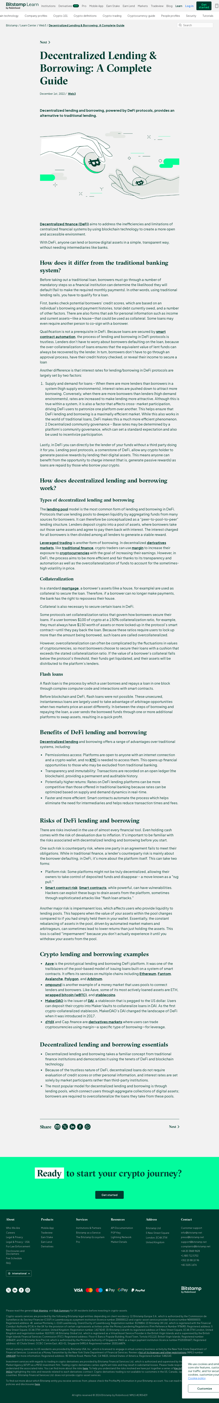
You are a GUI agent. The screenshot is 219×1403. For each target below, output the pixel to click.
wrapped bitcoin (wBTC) (66, 995)
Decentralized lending (59, 741)
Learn (179, 6)
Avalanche (54, 979)
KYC (93, 760)
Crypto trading (112, 15)
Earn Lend (129, 6)
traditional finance (77, 548)
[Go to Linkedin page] (14, 1290)
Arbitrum (94, 979)
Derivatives (69, 6)
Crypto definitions (85, 15)
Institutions (48, 6)
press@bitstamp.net (192, 1237)
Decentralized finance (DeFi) (64, 224)
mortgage (70, 588)
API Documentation (122, 1228)
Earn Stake (113, 6)
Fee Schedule (14, 1258)
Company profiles (36, 15)
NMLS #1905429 (138, 1395)
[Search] (195, 25)
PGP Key (116, 1232)
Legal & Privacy (14, 1237)
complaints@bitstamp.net (195, 1246)
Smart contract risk (61, 887)
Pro (84, 6)
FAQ (8, 1263)
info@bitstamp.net (191, 1232)
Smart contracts (92, 887)
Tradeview (157, 6)
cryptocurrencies (74, 553)
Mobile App (96, 6)
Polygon (72, 979)
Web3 (72, 93)
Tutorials (207, 15)
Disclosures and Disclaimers (15, 1252)
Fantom (164, 973)
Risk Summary (61, 1310)
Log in (189, 6)
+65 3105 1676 (189, 1265)
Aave (49, 963)
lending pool (57, 509)
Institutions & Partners (88, 1228)
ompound (53, 984)
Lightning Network (121, 1237)
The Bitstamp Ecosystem (90, 1237)
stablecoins (105, 995)
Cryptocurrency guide (141, 15)
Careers (10, 1232)
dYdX (49, 1022)
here (85, 1368)
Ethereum (148, 973)
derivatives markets (105, 1022)
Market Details (119, 1242)
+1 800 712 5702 (189, 1255)
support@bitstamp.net (194, 1242)
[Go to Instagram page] (27, 1290)
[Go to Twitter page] (8, 1290)
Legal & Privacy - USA (18, 1242)
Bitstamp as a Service (88, 1232)
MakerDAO (54, 1000)
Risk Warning (41, 1310)
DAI (91, 1000)
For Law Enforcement (18, 1246)
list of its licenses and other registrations (162, 1352)
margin (137, 548)
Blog (169, 6)
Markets (143, 6)
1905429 (10, 1356)
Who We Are (13, 1228)
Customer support (191, 1228)
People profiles (170, 15)
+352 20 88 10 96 (190, 1260)
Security (191, 15)
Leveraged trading (56, 542)
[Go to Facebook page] (21, 1290)
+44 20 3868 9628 (190, 1251)
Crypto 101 (60, 15)
